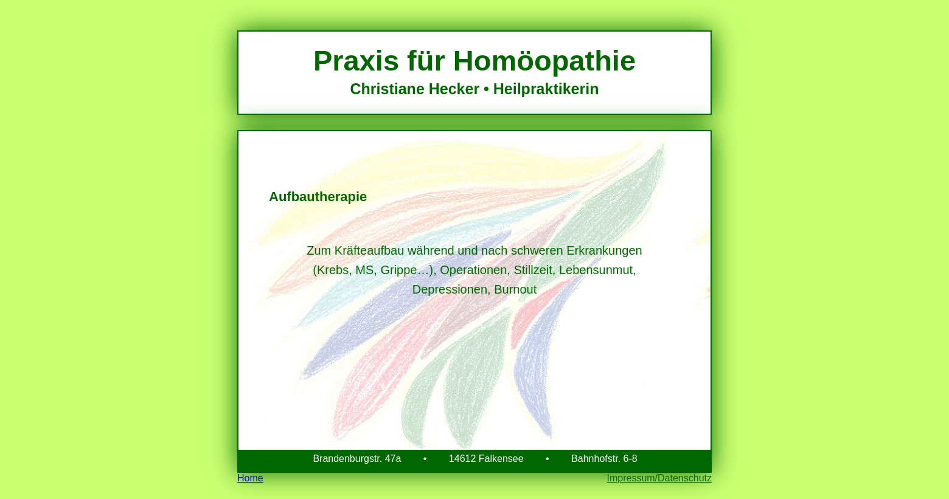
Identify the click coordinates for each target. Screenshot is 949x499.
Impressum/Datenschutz (659, 478)
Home (250, 478)
